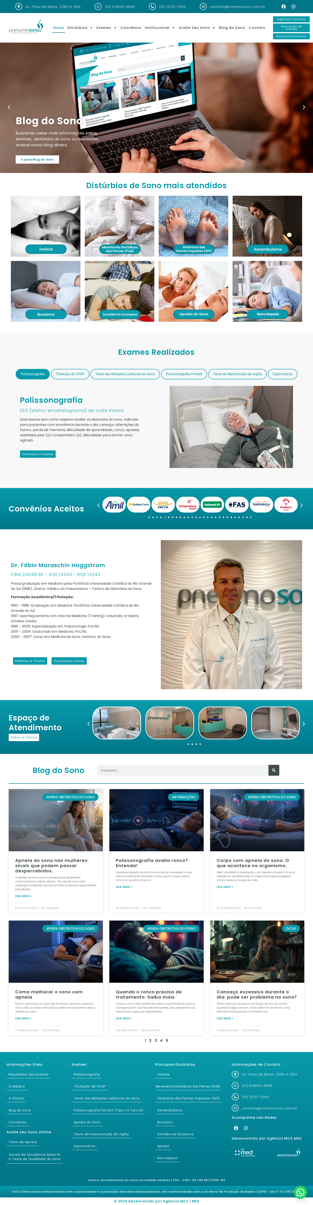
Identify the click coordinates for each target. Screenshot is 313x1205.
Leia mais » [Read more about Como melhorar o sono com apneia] (23, 1018)
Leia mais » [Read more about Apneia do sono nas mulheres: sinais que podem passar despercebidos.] (23, 896)
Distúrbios (80, 28)
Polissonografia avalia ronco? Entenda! (152, 863)
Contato (257, 27)
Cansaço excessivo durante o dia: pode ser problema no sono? (257, 994)
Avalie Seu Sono (197, 28)
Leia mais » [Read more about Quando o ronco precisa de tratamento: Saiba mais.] (124, 1018)
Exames (107, 28)
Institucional (160, 28)
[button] (9, 107)
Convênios (130, 27)
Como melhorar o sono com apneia (49, 994)
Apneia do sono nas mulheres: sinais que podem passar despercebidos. (52, 865)
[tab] (33, 374)
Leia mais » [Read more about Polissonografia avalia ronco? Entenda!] (124, 887)
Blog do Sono (232, 27)
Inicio (58, 27)
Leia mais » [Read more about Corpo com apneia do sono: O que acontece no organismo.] (225, 887)
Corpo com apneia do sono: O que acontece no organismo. (253, 863)
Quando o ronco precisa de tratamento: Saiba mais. (149, 994)
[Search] (273, 770)
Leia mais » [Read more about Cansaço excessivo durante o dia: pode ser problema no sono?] (225, 1018)
